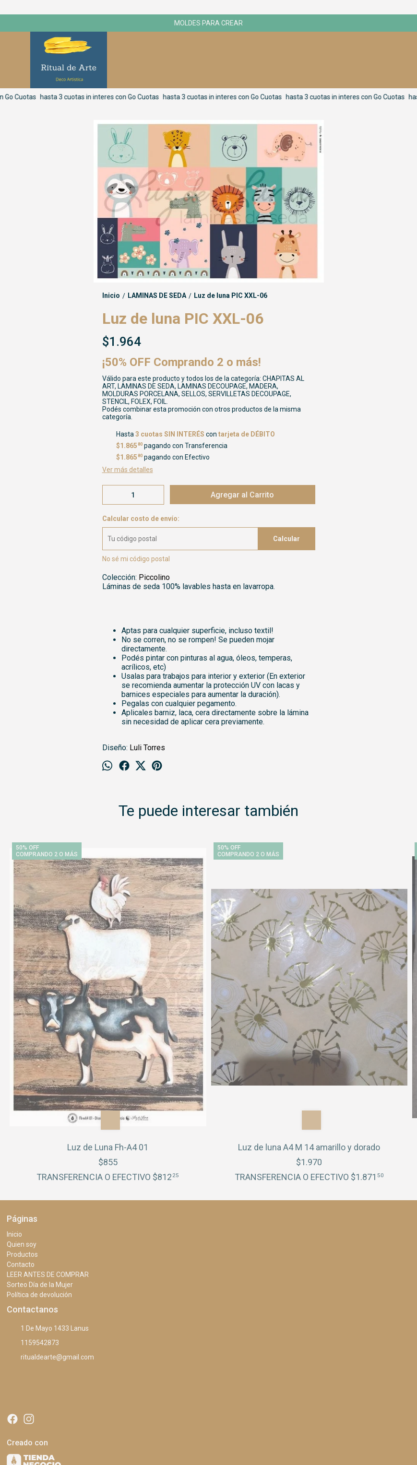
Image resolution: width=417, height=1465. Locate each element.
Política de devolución (39, 1164)
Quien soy (21, 1114)
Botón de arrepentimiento (322, 1436)
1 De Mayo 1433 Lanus (48, 1198)
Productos (22, 1124)
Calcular (286, 539)
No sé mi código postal (136, 559)
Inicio (14, 1104)
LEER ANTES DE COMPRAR (48, 1144)
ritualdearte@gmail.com (50, 1226)
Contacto (21, 1134)
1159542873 (33, 1212)
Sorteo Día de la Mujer (40, 1154)
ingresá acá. (277, 1436)
